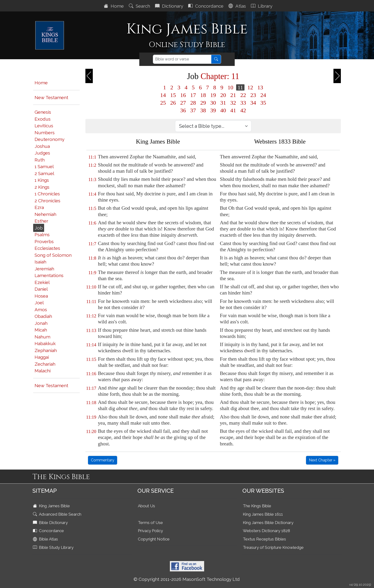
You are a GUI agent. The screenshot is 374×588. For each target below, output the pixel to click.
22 (243, 95)
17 (193, 95)
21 (233, 95)
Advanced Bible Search (57, 514)
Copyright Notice (154, 539)
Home (114, 6)
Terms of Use (150, 522)
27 (183, 103)
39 (213, 110)
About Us (146, 505)
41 (233, 110)
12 (250, 87)
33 (243, 103)
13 (260, 87)
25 (163, 103)
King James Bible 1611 (263, 514)
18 (203, 95)
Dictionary (169, 6)
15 (173, 95)
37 (193, 110)
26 (173, 103)
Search (140, 6)
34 (253, 103)
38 (203, 110)
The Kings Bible (257, 505)
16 (183, 95)
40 (223, 110)
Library (262, 6)
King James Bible (52, 505)
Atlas (238, 6)
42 (243, 110)
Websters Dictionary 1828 (266, 530)
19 (213, 95)
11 (240, 87)
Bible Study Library (53, 547)
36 (183, 110)
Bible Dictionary (51, 522)
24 (263, 95)
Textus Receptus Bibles (264, 539)
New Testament (51, 97)
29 (203, 103)
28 (193, 103)
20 (223, 95)
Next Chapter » (322, 460)
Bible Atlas (46, 539)
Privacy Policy (150, 530)
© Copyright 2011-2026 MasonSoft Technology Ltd (187, 579)
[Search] (182, 59)
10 (230, 87)
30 (213, 103)
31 (223, 103)
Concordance (206, 6)
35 (263, 103)
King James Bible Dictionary (268, 522)
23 (253, 95)
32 (233, 103)
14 (163, 95)
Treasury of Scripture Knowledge (273, 547)
